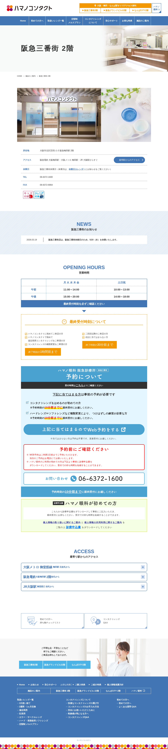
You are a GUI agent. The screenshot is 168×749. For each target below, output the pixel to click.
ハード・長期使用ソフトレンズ (33, 721)
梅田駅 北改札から (46, 567)
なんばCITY (113, 691)
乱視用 (22, 714)
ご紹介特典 (96, 685)
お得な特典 (127, 21)
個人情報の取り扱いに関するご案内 (61, 522)
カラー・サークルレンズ (30, 717)
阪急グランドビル (116, 10)
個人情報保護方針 (115, 685)
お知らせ (35, 685)
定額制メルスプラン (74, 21)
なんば (141, 10)
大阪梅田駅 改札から (41, 577)
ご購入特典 (80, 685)
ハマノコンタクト (85, 740)
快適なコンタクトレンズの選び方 (83, 703)
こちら (80, 385)
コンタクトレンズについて (93, 21)
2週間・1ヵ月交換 (27, 707)
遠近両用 (23, 710)
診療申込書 (73, 527)
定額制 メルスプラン (28, 724)
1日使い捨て (25, 703)
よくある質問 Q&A (127, 707)
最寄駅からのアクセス (129, 160)
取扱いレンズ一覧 (56, 21)
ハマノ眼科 (137, 691)
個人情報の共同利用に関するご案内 (103, 522)
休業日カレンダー (77, 169)
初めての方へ (37, 21)
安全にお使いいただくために (81, 710)
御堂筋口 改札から (38, 586)
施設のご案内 (142, 21)
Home (23, 21)
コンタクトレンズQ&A (78, 717)
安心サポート (111, 21)
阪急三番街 (91, 10)
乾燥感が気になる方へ (78, 714)
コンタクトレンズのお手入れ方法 (83, 707)
